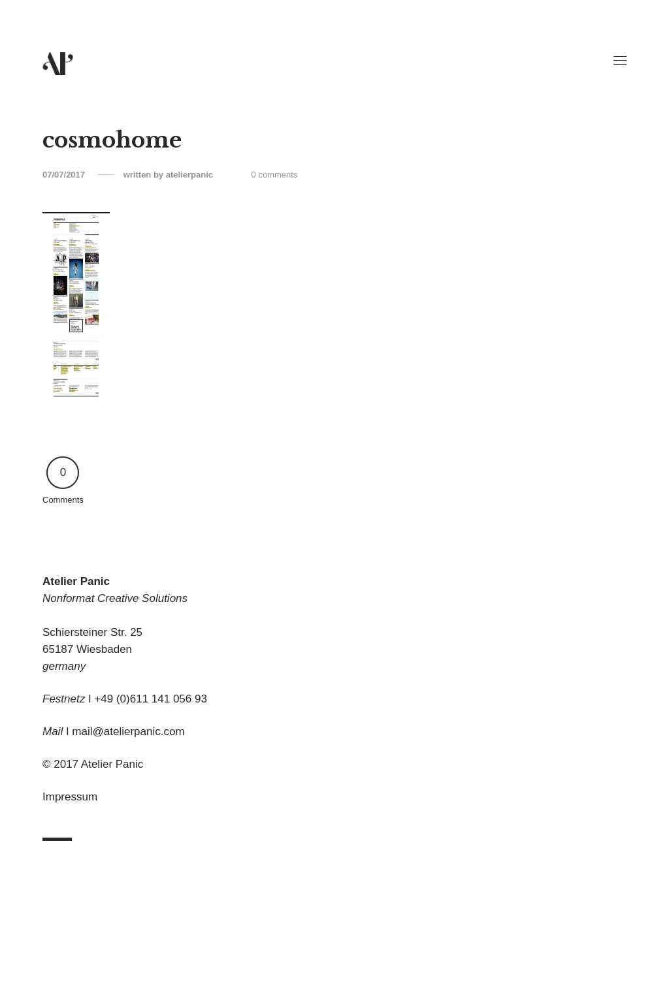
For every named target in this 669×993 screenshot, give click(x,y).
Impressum (69, 797)
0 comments (275, 175)
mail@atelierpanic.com (128, 731)
